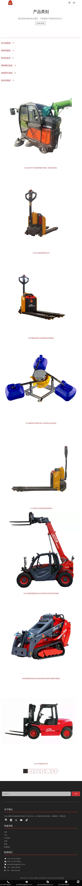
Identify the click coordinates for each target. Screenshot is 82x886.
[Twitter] (16, 820)
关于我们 (7, 838)
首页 (5, 832)
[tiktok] (26, 820)
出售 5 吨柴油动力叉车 (41, 764)
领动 (56, 878)
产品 (5, 835)
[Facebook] (6, 820)
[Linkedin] (11, 820)
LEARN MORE (40, 23)
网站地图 (61, 878)
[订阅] (76, 794)
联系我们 (7, 847)
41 (54, 771)
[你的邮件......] (36, 794)
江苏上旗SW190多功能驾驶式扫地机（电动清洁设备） (41, 168)
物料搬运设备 (7, 65)
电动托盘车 (6, 58)
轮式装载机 (6, 43)
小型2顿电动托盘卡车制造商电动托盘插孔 (41, 338)
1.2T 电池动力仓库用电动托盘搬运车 (41, 508)
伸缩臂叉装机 (7, 73)
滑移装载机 (6, 50)
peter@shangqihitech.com (16, 864)
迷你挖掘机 (6, 80)
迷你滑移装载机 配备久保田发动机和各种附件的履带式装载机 (41, 678)
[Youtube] (21, 820)
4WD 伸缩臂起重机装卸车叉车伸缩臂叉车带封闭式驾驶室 (41, 593)
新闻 (5, 844)
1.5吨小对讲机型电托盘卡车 (41, 253)
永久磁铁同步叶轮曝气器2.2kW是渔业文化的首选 (41, 423)
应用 (5, 841)
